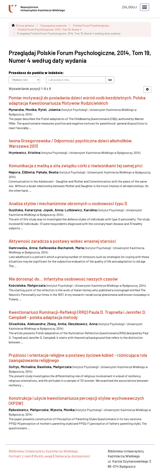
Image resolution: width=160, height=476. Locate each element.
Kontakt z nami (20, 456)
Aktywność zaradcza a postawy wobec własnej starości (62, 241)
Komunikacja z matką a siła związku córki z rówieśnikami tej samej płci (75, 165)
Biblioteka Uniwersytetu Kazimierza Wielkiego (43, 451)
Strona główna (25, 25)
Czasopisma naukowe (53, 25)
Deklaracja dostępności (72, 456)
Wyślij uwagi (43, 456)
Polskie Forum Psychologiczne (91, 25)
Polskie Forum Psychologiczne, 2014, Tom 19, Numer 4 (50, 29)
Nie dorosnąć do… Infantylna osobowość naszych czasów (63, 278)
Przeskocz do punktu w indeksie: (36, 72)
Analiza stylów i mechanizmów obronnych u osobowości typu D (68, 203)
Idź (110, 79)
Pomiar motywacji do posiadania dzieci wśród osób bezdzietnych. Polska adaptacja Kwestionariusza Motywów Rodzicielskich (77, 100)
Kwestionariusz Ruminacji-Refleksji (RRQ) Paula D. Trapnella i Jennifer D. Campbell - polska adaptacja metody (77, 314)
